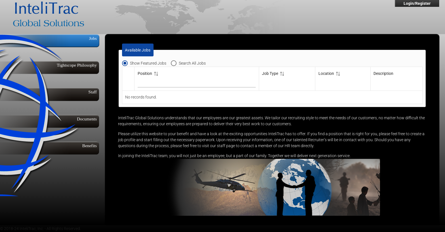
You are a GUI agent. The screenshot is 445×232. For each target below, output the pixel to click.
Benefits (89, 145)
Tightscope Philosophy (77, 65)
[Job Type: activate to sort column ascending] (287, 79)
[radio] (146, 63)
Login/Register (417, 3)
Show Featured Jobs (148, 63)
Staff (92, 91)
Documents (87, 118)
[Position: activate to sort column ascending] (197, 79)
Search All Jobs (192, 63)
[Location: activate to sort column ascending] (343, 79)
